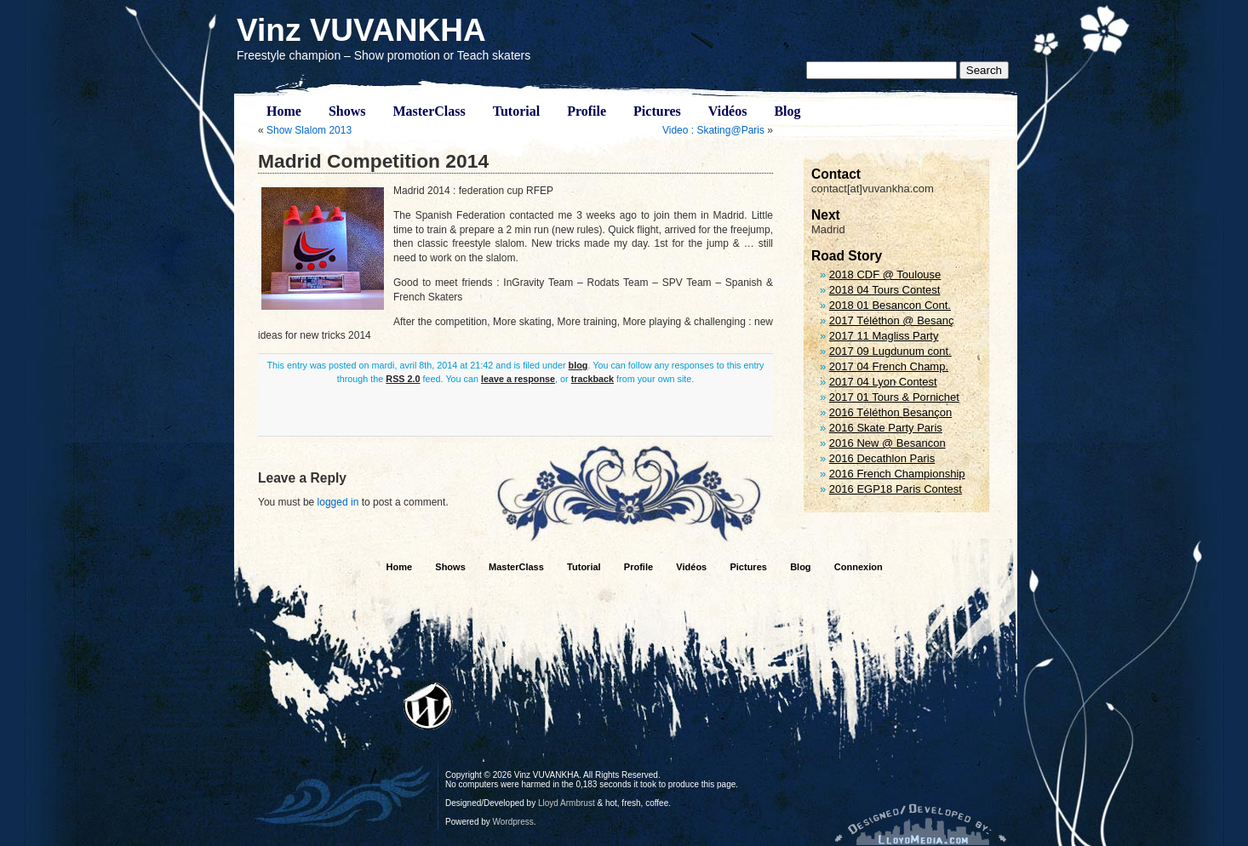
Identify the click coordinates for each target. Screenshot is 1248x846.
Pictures (657, 111)
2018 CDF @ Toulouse (885, 274)
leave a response (518, 379)
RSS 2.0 (403, 379)
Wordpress (513, 821)
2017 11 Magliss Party (884, 335)
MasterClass (428, 111)
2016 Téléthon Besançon (890, 412)
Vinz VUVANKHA (361, 30)
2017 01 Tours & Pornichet (894, 397)
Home (283, 111)
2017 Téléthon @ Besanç (891, 320)
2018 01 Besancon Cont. (890, 305)
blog (578, 365)
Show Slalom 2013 (309, 130)
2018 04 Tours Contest (885, 289)
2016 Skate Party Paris (885, 427)
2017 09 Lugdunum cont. (890, 351)
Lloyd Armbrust (566, 803)
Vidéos (727, 111)
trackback (592, 379)
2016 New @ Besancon (887, 443)
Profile (586, 111)
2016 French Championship (897, 473)
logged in (338, 502)
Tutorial (516, 111)
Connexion (858, 567)
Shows (347, 111)
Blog (787, 111)
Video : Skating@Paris (713, 130)
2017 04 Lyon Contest (883, 381)
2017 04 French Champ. (888, 366)
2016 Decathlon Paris (882, 458)
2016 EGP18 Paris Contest (895, 489)
